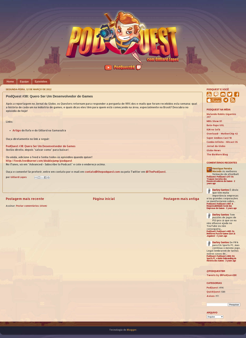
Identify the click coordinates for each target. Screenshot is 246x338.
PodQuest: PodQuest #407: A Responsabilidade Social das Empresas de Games (220, 206)
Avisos (211, 295)
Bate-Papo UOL (215, 125)
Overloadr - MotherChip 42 (222, 133)
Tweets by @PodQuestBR (222, 275)
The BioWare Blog (217, 154)
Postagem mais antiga (181, 198)
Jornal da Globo (216, 146)
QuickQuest (213, 291)
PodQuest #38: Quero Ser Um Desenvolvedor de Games (40, 146)
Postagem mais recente (25, 198)
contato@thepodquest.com (102, 171)
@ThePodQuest (156, 171)
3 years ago (231, 208)
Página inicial (104, 198)
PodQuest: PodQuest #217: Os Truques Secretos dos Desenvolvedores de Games (220, 179)
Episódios (41, 81)
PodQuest (212, 287)
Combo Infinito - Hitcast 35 (222, 141)
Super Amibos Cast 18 (219, 137)
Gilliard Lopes (18, 177)
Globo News (214, 150)
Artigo (16, 130)
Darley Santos (220, 189)
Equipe (24, 81)
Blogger (131, 329)
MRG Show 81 (214, 121)
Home (10, 81)
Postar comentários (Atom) (31, 205)
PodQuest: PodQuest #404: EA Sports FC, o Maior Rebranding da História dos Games (221, 258)
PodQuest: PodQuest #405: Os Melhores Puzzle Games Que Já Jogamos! (221, 233)
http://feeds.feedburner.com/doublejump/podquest (39, 160)
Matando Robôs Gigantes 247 (221, 115)
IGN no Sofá (213, 129)
